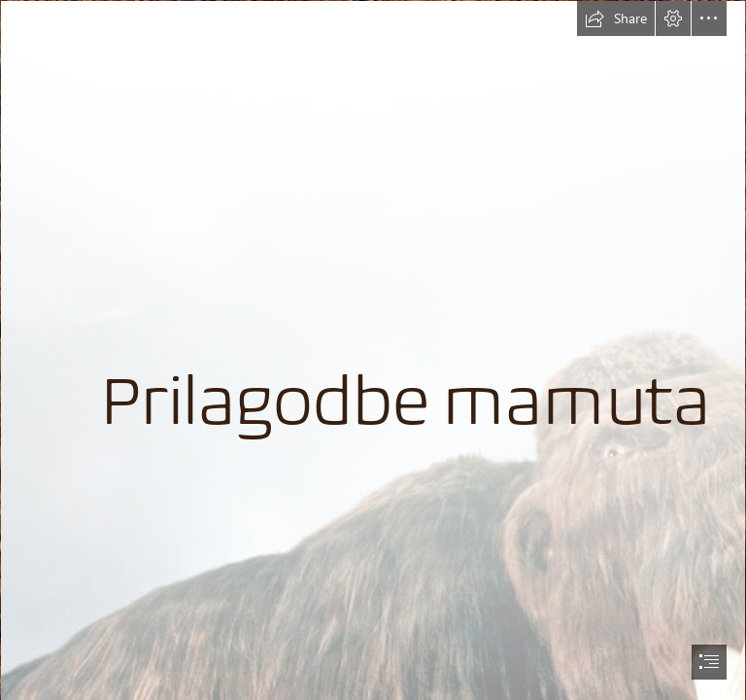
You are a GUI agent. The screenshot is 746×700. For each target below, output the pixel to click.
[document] (373, 350)
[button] (616, 18)
